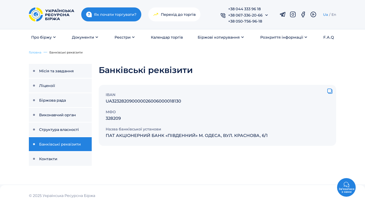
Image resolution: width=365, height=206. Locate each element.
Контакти (48, 158)
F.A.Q (328, 37)
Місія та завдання (56, 70)
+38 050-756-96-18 (245, 21)
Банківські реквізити (60, 144)
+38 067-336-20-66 (245, 15)
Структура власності (59, 129)
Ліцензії (47, 85)
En (333, 14)
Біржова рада (52, 100)
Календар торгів (167, 37)
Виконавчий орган (57, 114)
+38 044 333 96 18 (244, 8)
